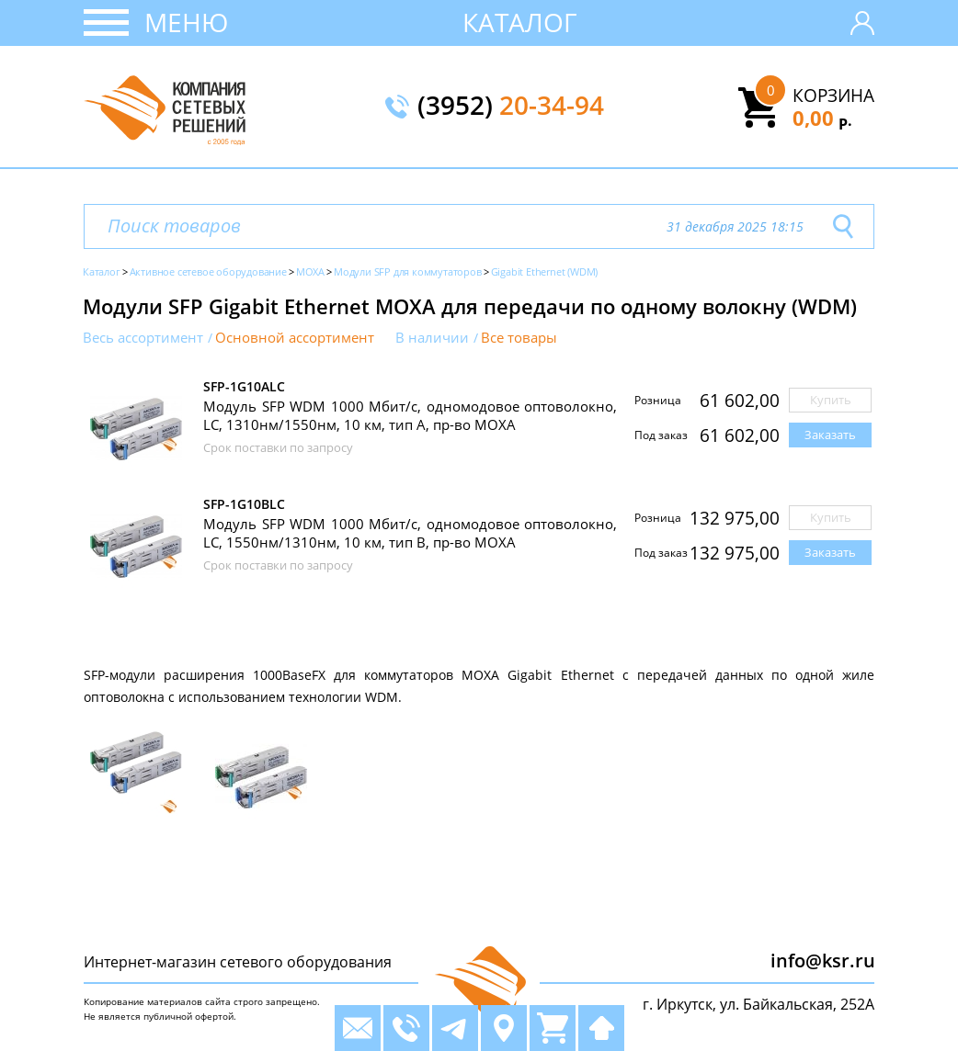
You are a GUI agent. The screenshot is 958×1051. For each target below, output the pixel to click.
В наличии (432, 337)
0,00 (822, 117)
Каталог (519, 22)
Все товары (519, 337)
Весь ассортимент (143, 337)
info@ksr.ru (822, 960)
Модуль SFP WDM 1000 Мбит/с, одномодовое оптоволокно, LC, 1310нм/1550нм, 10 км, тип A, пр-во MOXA (410, 415)
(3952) (510, 107)
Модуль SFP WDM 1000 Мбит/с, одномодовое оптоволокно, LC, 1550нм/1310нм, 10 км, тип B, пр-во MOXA (410, 532)
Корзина (833, 95)
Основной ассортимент (294, 337)
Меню (186, 22)
